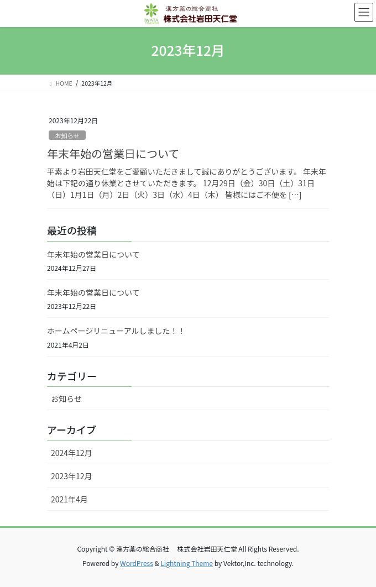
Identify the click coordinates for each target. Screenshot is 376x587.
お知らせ (67, 135)
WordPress (136, 563)
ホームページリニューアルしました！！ (116, 330)
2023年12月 (71, 475)
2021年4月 (69, 499)
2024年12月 (71, 452)
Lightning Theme (186, 563)
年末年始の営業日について (113, 153)
